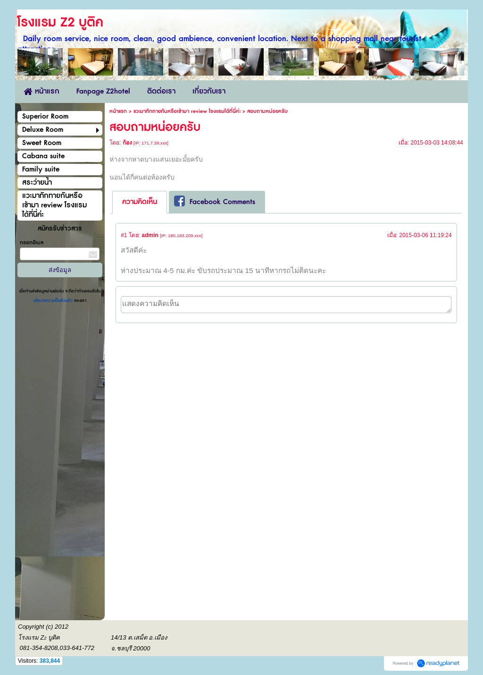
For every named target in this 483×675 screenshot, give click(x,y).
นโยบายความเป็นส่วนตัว (53, 301)
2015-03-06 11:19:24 (425, 235)
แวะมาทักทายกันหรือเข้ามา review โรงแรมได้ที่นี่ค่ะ (187, 111)
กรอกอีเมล (31, 242)
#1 (124, 235)
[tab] (139, 202)
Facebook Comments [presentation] (214, 202)
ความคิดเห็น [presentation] (139, 202)
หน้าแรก (118, 111)
